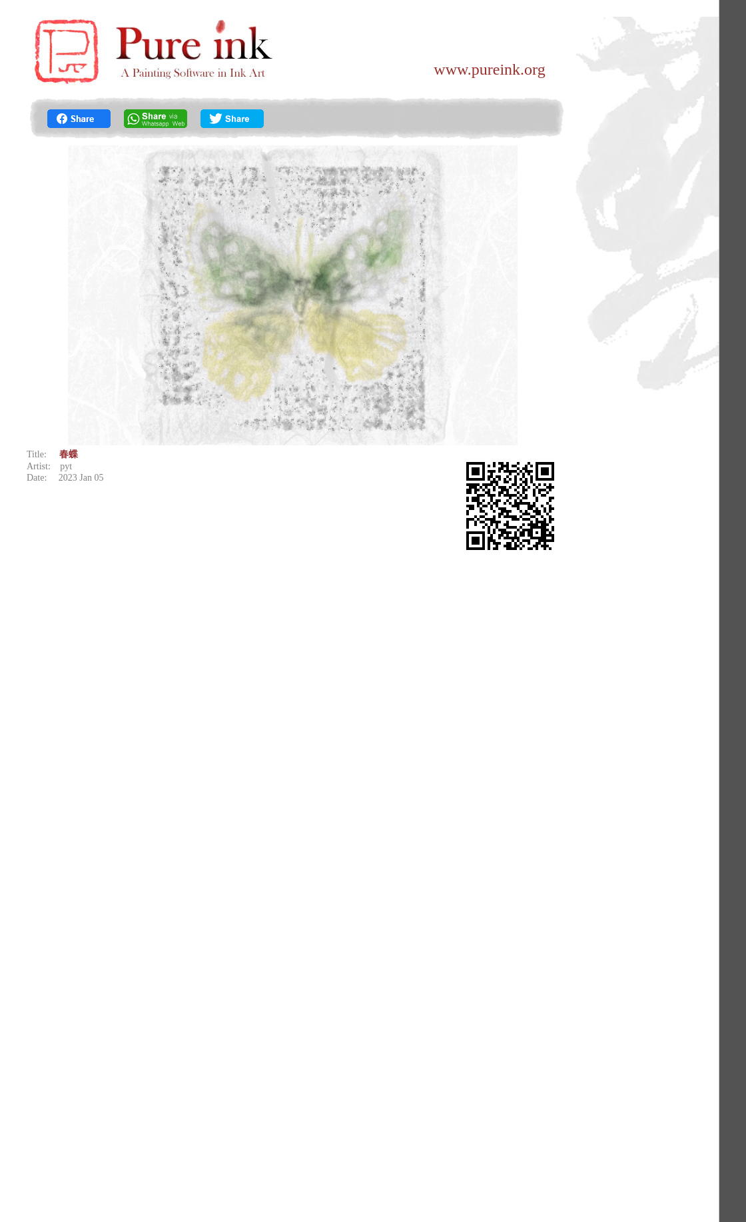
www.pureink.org (489, 69)
